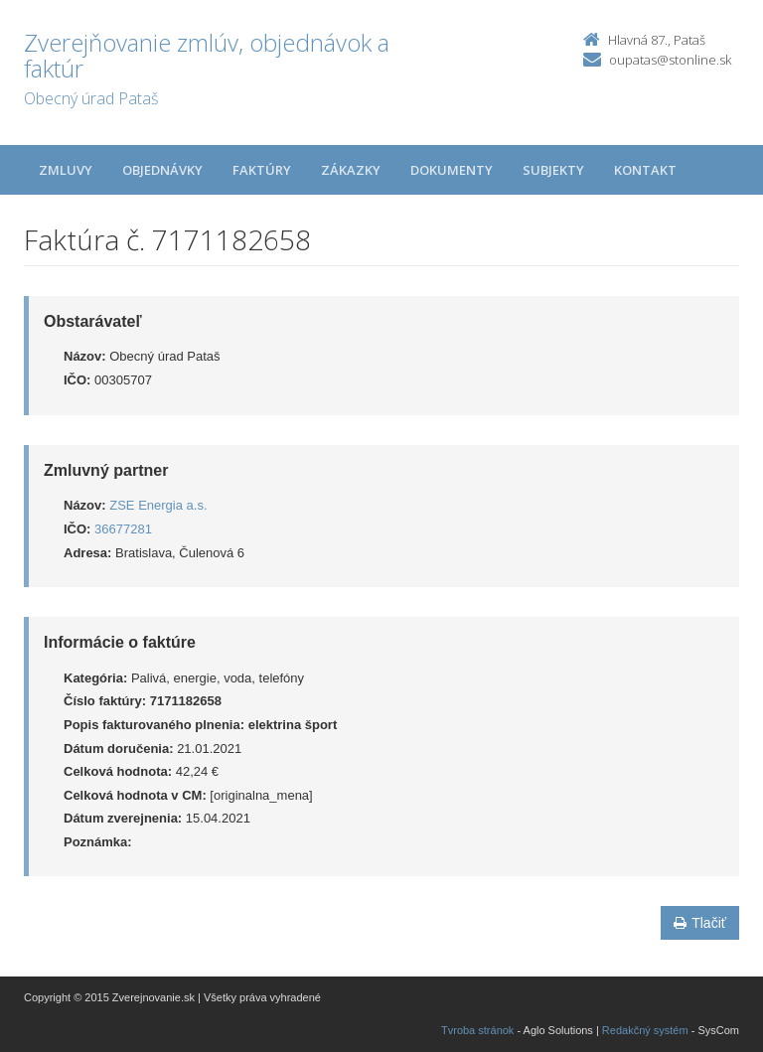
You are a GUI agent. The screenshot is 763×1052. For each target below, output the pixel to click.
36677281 (123, 529)
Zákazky (351, 170)
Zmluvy (65, 170)
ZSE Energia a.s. (158, 505)
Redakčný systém (645, 1030)
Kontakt (645, 170)
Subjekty (553, 170)
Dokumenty (451, 170)
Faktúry (261, 170)
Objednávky (162, 170)
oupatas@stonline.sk (670, 60)
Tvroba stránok (477, 1030)
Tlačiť (700, 923)
